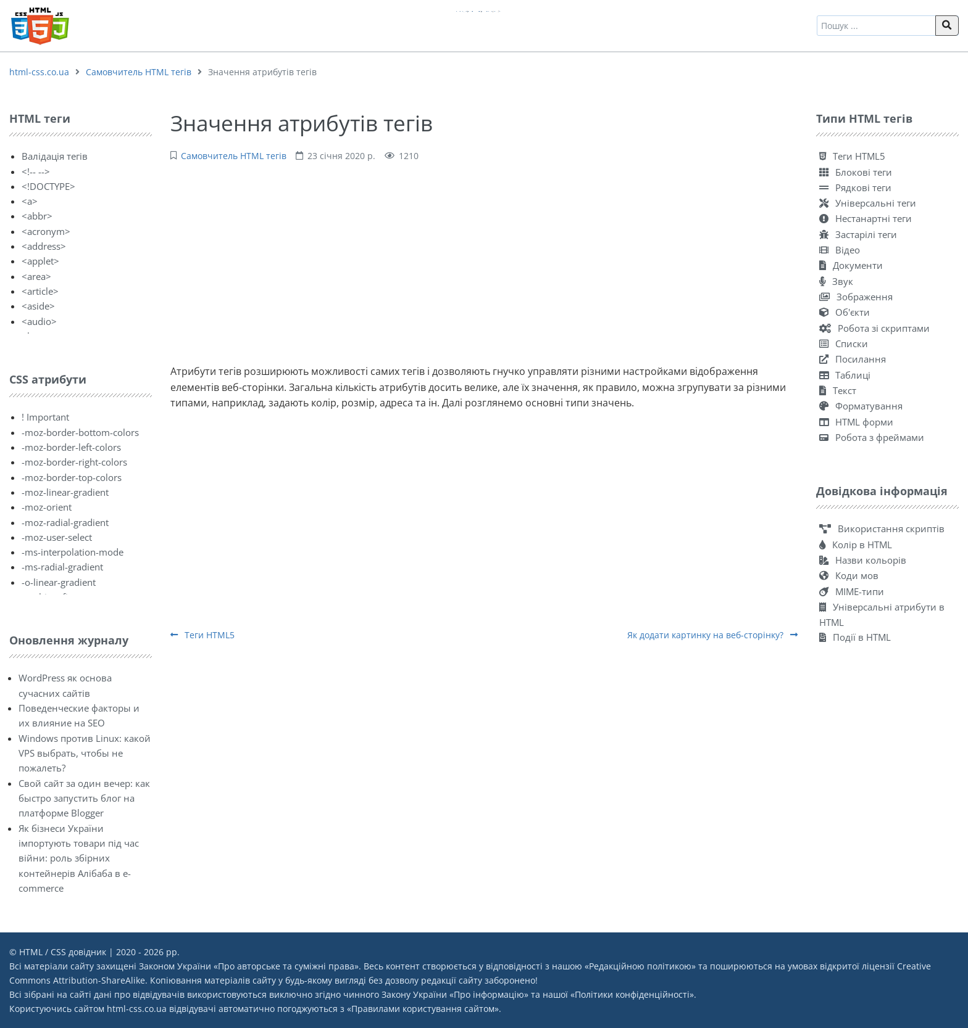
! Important (45, 417)
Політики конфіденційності (632, 994)
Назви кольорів (862, 560)
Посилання (852, 359)
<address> (44, 246)
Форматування (861, 406)
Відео (839, 250)
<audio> (39, 321)
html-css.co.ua (39, 72)
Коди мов (848, 575)
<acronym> (46, 231)
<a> (30, 201)
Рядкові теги (855, 187)
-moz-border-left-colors (71, 447)
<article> (40, 291)
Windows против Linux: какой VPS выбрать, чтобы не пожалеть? (85, 753)
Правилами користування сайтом (422, 1008)
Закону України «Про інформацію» (455, 994)
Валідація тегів (55, 156)
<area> (36, 276)
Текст (837, 390)
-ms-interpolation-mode (72, 552)
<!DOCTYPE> (48, 186)
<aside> (38, 306)
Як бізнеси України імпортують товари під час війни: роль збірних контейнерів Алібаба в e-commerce (79, 858)
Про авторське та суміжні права (286, 966)
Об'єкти (844, 312)
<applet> (40, 261)
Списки (843, 343)
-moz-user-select (57, 537)
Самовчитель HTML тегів (138, 72)
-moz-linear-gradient (65, 492)
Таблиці (844, 375)
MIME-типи (851, 591)
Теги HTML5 (202, 635)
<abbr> (37, 216)
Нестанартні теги (865, 218)
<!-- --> (36, 171)
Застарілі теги (858, 234)
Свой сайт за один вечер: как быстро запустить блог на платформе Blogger (84, 798)
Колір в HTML (855, 544)
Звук (836, 281)
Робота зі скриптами (874, 328)
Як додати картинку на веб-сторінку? (712, 635)
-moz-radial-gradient (65, 522)
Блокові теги (855, 172)
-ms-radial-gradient (62, 567)
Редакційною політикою (640, 966)
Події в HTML (855, 637)
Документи (851, 265)
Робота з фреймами (871, 437)
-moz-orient (47, 507)
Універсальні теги (867, 203)
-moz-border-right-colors (74, 462)
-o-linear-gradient (59, 582)
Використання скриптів (882, 528)
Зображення (856, 296)
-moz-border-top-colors (72, 477)
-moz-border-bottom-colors (80, 432)
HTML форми (856, 422)
